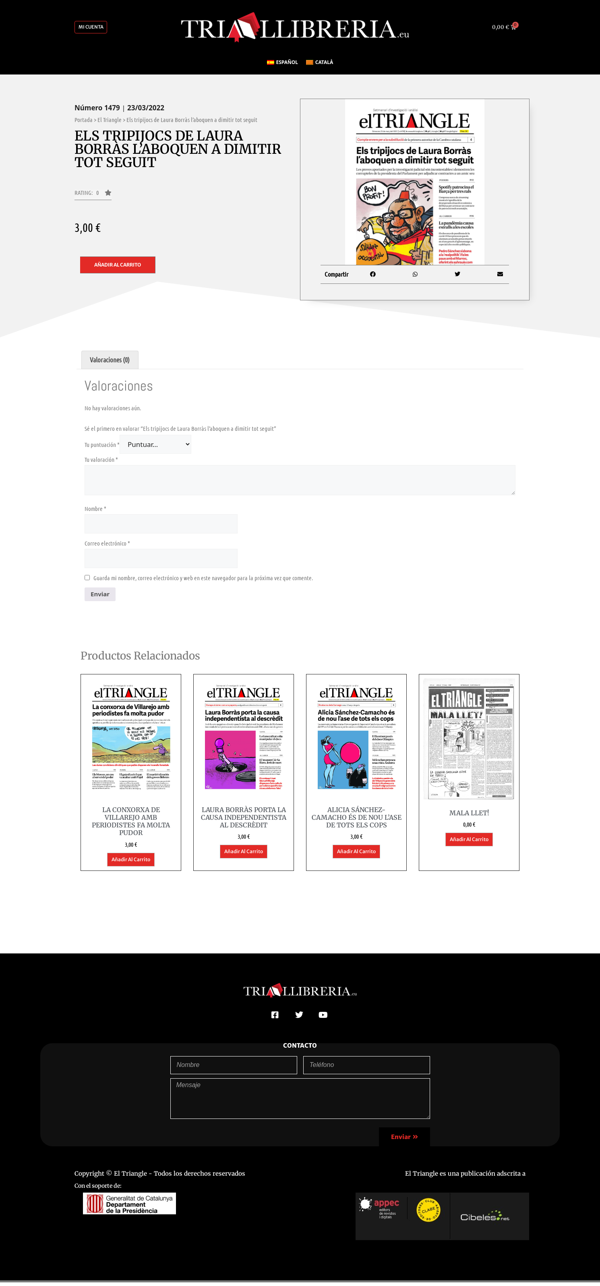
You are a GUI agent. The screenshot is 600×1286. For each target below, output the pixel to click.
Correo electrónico (107, 546)
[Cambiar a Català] (319, 66)
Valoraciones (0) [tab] (110, 363)
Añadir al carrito (117, 268)
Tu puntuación (102, 447)
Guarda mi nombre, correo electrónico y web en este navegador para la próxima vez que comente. (203, 581)
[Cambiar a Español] (282, 66)
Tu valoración (101, 462)
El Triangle (109, 123)
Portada (83, 123)
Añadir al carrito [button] (131, 863)
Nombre (95, 511)
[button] (93, 198)
